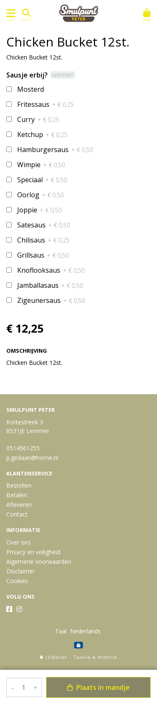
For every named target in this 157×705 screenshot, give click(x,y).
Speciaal (42, 179)
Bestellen (18, 485)
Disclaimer (20, 571)
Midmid (107, 657)
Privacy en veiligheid (33, 552)
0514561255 (23, 448)
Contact (17, 514)
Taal (61, 631)
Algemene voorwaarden (38, 562)
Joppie (39, 209)
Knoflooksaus (51, 270)
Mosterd (30, 89)
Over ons (18, 542)
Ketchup (42, 134)
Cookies (17, 581)
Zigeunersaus (51, 300)
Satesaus (43, 225)
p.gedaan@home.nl (32, 458)
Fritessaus (45, 104)
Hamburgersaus (55, 149)
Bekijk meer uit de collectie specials (58, 380)
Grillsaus (43, 255)
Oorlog (40, 194)
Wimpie (41, 164)
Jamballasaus (50, 285)
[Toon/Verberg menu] (9, 13)
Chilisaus (43, 240)
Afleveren (19, 505)
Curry (38, 119)
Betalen (16, 495)
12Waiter (56, 657)
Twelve (82, 657)
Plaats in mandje (98, 687)
